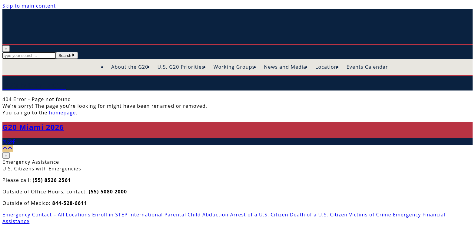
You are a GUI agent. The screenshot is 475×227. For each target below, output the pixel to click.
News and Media (285, 67)
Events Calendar (367, 67)
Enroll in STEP (110, 214)
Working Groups (234, 67)
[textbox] (29, 55)
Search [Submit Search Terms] (66, 55)
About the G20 (129, 67)
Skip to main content (29, 5)
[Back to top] (7, 148)
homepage (62, 112)
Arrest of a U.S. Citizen (259, 214)
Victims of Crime (370, 214)
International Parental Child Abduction (178, 214)
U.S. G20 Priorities (181, 67)
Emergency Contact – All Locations (46, 214)
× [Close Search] (6, 48)
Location (326, 67)
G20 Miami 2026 (33, 127)
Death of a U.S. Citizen (318, 214)
